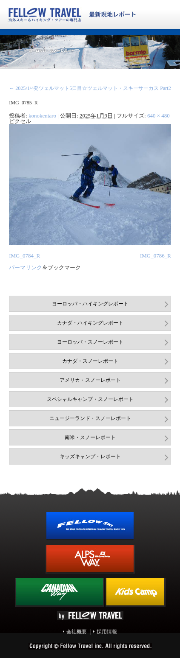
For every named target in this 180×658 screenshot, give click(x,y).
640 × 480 (158, 115)
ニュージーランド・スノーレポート (90, 418)
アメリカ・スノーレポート (90, 380)
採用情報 (107, 632)
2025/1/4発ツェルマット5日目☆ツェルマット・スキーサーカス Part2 (90, 88)
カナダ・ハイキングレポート (90, 323)
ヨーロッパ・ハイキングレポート (90, 304)
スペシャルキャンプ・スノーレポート (90, 399)
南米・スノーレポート (90, 437)
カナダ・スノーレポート (90, 361)
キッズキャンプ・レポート (90, 456)
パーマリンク (25, 267)
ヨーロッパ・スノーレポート (90, 342)
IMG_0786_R (155, 255)
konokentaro (42, 115)
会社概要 (76, 632)
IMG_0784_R (24, 255)
